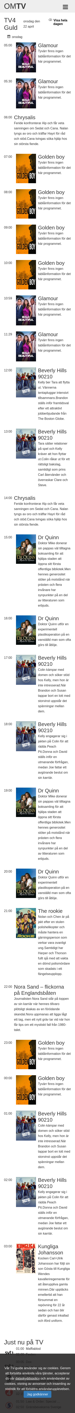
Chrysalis (24, 117)
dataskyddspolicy (27, 1378)
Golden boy (51, 157)
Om (15, 6)
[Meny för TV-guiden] (65, 7)
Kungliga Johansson (50, 1249)
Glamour (48, 45)
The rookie (50, 911)
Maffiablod (33, 1348)
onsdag (14, 37)
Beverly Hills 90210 (52, 373)
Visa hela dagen (58, 22)
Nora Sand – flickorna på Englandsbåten (39, 990)
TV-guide (16, 1368)
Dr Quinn (48, 537)
